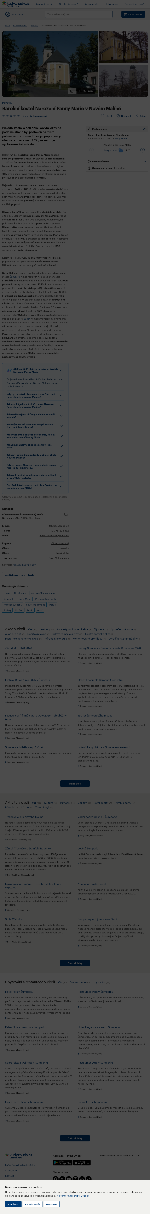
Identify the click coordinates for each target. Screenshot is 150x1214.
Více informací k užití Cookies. (73, 1195)
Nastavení (51, 1204)
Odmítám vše (32, 1204)
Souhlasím (13, 1204)
